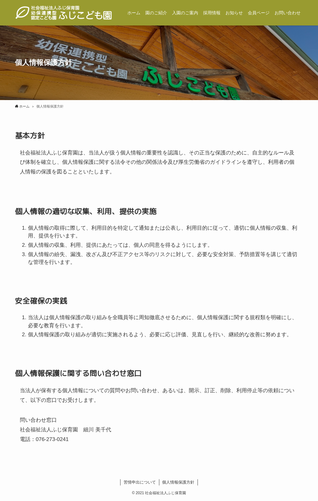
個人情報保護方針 (178, 482)
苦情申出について (140, 482)
